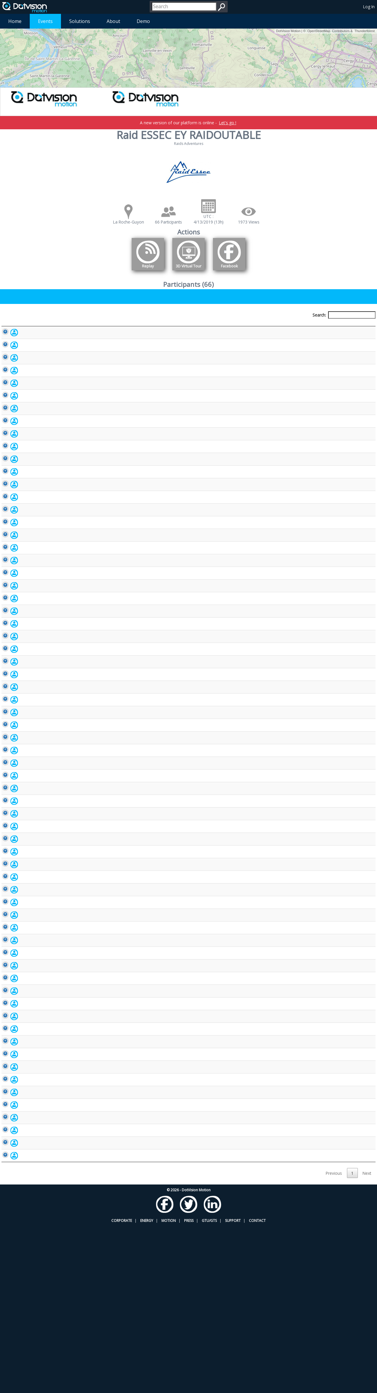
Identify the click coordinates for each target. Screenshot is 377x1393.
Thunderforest (365, 31)
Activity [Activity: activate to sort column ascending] (308, 326)
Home (15, 21)
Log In (369, 6)
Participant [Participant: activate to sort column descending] (42, 326)
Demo (143, 21)
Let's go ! (227, 122)
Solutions (79, 21)
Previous (334, 1340)
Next (367, 1340)
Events (45, 21)
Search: (344, 315)
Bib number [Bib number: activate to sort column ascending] (183, 326)
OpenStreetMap (318, 31)
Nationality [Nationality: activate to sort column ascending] (243, 326)
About (113, 21)
